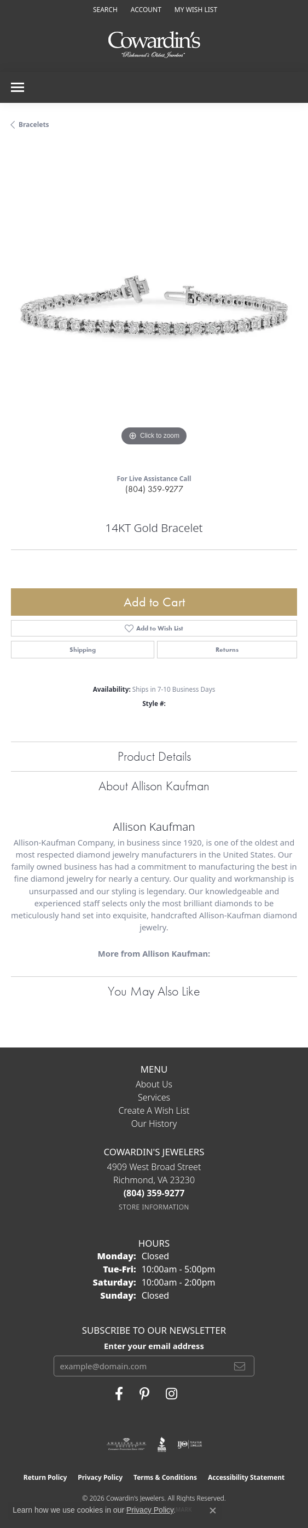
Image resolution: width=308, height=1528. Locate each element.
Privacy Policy (100, 1477)
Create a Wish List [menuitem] (154, 1110)
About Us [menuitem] (154, 1084)
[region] (154, 306)
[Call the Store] (154, 1193)
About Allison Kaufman (154, 785)
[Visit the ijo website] (189, 1444)
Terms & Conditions (165, 1477)
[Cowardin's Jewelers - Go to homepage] (154, 45)
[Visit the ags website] (126, 1444)
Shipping (82, 649)
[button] (104, 9)
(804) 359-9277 (154, 489)
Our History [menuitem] (154, 1124)
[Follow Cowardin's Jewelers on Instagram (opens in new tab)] (171, 1393)
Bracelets (34, 124)
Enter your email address (154, 1345)
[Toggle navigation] (17, 87)
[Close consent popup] (213, 1510)
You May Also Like (154, 990)
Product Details (154, 756)
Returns (227, 649)
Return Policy (45, 1477)
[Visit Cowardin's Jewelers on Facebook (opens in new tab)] (119, 1393)
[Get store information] (154, 1207)
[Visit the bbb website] (162, 1444)
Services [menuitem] (154, 1097)
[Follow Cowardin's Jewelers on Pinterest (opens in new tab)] (144, 1393)
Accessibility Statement (246, 1477)
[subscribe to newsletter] (239, 1366)
